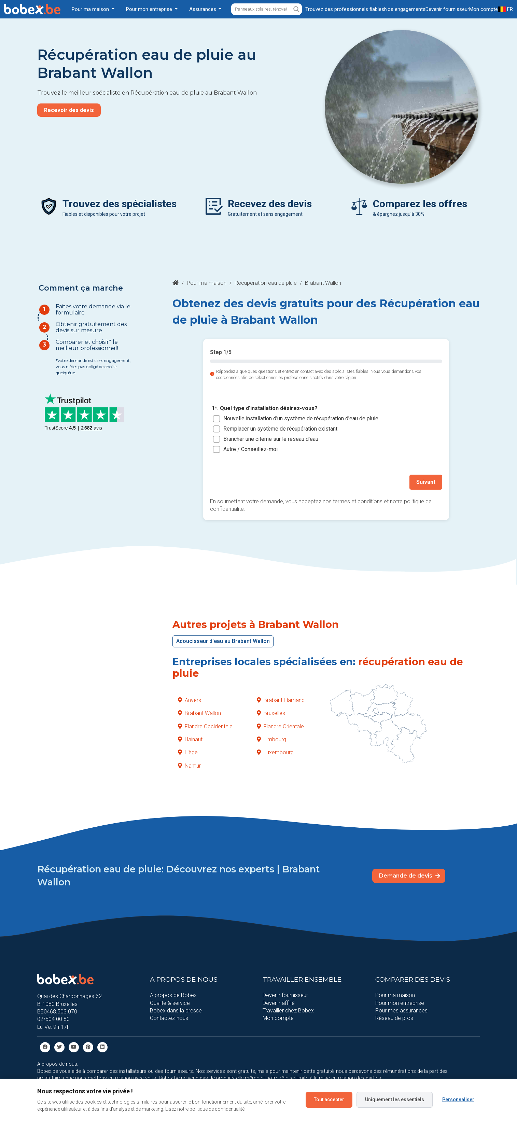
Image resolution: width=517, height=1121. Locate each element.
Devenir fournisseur (285, 995)
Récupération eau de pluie (266, 283)
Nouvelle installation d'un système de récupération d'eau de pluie (300, 418)
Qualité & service (170, 1002)
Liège (188, 752)
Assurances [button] (203, 9)
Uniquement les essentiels (394, 1099)
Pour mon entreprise (399, 1002)
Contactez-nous (169, 1018)
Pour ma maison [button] (91, 9)
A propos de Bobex (173, 995)
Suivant (425, 482)
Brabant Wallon (199, 713)
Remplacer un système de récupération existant (280, 428)
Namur (189, 765)
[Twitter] (59, 1046)
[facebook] (45, 1046)
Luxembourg (275, 752)
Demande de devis (409, 875)
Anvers (189, 700)
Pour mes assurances (401, 1010)
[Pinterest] (88, 1046)
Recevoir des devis (69, 110)
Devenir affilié (279, 1002)
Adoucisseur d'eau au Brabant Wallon (223, 641)
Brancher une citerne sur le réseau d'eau (270, 439)
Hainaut (190, 739)
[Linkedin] (102, 1046)
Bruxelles (271, 713)
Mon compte (278, 1018)
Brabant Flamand (281, 700)
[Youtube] (74, 1046)
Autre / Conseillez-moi (250, 449)
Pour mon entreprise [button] (149, 9)
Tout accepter (329, 1099)
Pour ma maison (206, 283)
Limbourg (271, 739)
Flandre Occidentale (205, 726)
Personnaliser (458, 1099)
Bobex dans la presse (176, 1010)
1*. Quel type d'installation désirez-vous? (265, 408)
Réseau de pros (394, 1018)
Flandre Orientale (280, 726)
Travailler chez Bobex (288, 1010)
